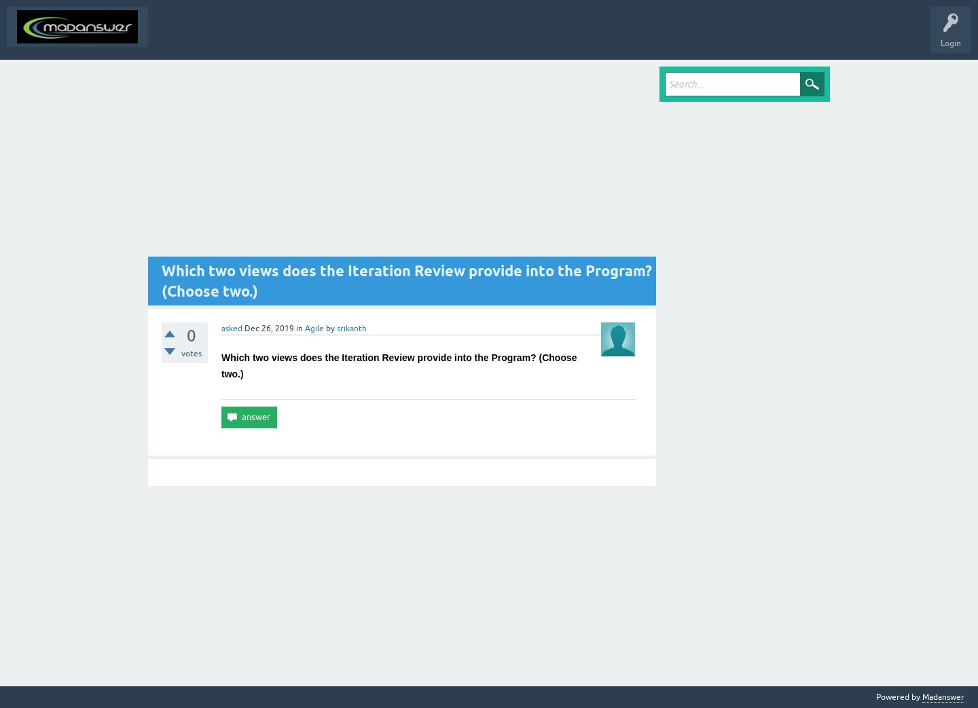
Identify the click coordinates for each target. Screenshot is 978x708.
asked (231, 328)
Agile (314, 328)
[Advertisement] (402, 162)
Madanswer (943, 697)
